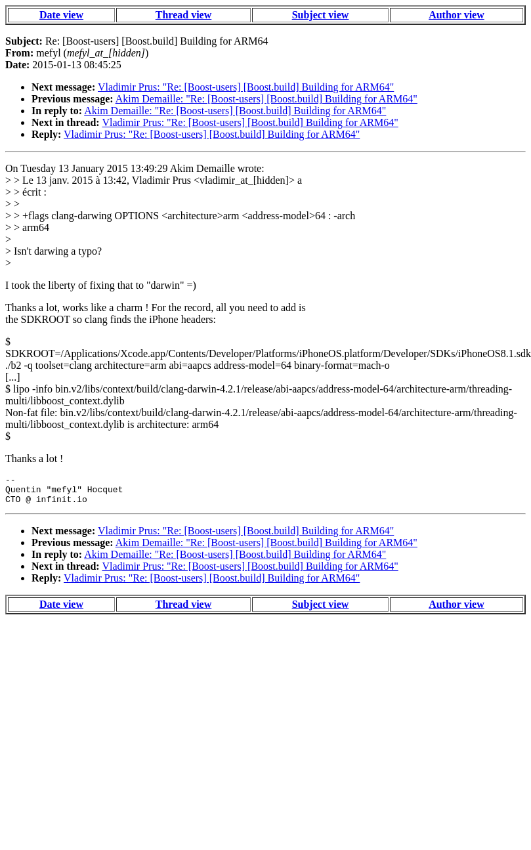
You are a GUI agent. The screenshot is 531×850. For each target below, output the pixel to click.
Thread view (183, 14)
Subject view (320, 14)
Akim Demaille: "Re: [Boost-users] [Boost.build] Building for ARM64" (266, 98)
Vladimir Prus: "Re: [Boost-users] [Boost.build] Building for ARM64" (246, 87)
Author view (456, 14)
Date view (61, 14)
